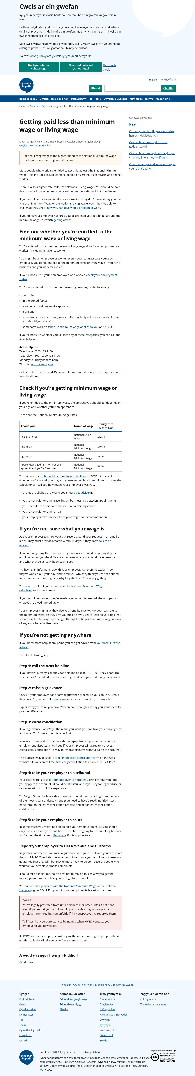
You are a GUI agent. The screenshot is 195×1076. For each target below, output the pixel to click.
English (153, 79)
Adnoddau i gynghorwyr (73, 999)
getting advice (62, 220)
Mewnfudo (136, 98)
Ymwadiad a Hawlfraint (153, 1004)
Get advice (59, 835)
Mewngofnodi (168, 79)
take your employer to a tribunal (66, 780)
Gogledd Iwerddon (30, 146)
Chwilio (64, 1009)
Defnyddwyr (78, 98)
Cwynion (105, 1019)
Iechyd (149, 98)
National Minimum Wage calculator (63, 476)
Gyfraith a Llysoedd (115, 98)
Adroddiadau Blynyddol (113, 1014)
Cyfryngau (106, 1025)
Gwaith (44, 98)
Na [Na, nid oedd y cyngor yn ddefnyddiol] (31, 962)
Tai (90, 98)
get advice (82, 492)
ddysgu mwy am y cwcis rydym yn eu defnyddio (61, 56)
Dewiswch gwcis (109, 67)
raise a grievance (63, 699)
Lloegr (97, 142)
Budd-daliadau (28, 98)
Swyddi (104, 1040)
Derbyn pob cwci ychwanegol (39, 66)
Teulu (97, 98)
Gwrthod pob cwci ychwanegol (81, 66)
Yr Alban (46, 146)
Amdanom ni (163, 98)
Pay (44, 106)
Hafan (22, 106)
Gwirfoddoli (106, 1035)
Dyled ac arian (60, 98)
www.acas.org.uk (42, 364)
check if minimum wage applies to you (73, 327)
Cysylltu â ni (106, 1004)
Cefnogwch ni (107, 1009)
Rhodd (95, 88)
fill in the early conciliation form (78, 758)
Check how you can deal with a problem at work (69, 208)
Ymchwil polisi (108, 1030)
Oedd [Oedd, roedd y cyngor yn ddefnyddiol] (22, 962)
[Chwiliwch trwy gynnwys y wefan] (133, 88)
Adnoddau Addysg (70, 1004)
